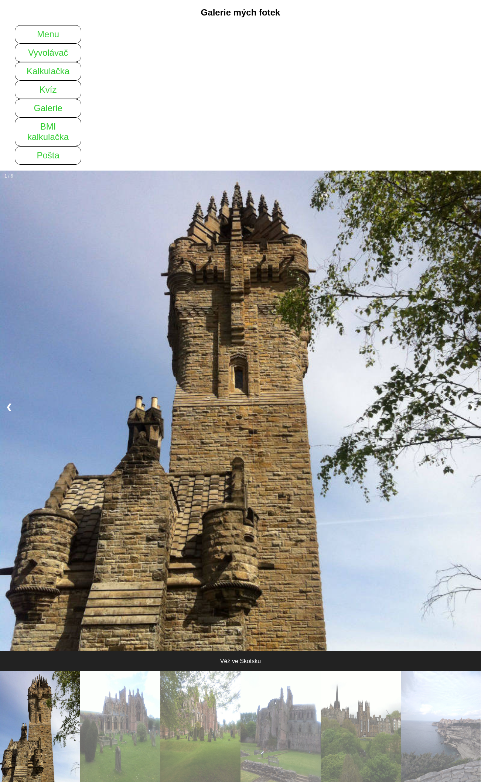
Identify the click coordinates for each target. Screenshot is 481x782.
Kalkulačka (48, 71)
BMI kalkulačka (48, 131)
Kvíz (48, 90)
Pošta (48, 155)
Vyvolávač (48, 53)
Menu (48, 34)
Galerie (48, 108)
